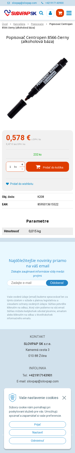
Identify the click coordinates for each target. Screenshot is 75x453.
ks (15, 166)
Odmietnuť (37, 440)
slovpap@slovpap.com (24, 3)
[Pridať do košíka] (47, 167)
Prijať (37, 424)
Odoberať (57, 283)
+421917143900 (54, 3)
